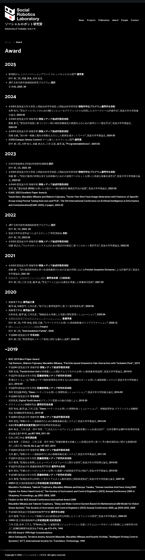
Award (115, 20)
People (124, 20)
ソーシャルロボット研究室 (23, 24)
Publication (103, 20)
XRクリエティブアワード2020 (24, 326)
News (81, 20)
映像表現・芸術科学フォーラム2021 (27, 278)
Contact (135, 20)
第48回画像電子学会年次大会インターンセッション (35, 318)
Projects (91, 20)
